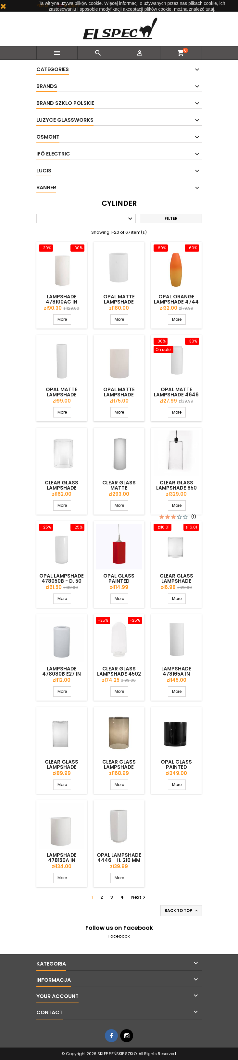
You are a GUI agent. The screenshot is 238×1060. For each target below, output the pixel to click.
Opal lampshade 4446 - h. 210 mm (119, 858)
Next (139, 897)
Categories (52, 69)
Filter (171, 218)
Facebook (119, 936)
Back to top (182, 911)
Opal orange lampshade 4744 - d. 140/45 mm (176, 301)
